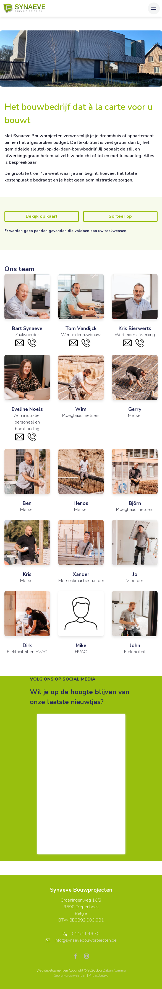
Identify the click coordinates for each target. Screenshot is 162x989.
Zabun (108, 970)
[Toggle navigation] (154, 8)
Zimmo (120, 970)
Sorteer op (120, 216)
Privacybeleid (98, 975)
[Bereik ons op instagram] (86, 956)
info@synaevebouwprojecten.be (81, 940)
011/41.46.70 (81, 934)
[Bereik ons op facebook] (78, 956)
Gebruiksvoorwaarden (70, 975)
